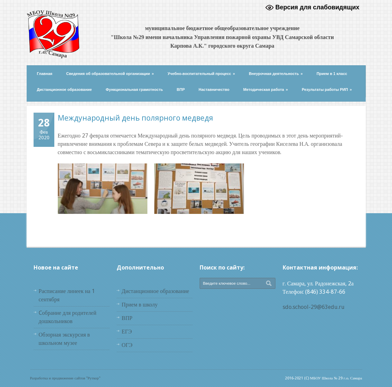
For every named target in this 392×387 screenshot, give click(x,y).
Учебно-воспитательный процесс (201, 74)
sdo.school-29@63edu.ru (314, 307)
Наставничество (214, 89)
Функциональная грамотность (134, 89)
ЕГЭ (127, 331)
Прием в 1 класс (332, 74)
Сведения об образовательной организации (110, 74)
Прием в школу (140, 304)
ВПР (181, 89)
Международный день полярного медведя (135, 118)
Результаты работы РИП (327, 89)
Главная (45, 74)
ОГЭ (127, 345)
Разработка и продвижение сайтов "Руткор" (65, 378)
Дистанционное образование (64, 89)
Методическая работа (265, 89)
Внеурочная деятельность (276, 74)
